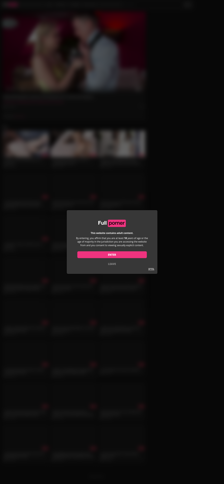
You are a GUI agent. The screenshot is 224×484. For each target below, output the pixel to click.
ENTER (112, 254)
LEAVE (112, 264)
